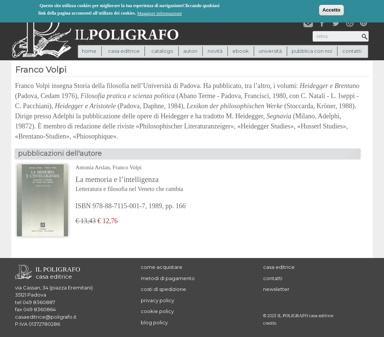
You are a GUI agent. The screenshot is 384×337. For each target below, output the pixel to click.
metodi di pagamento (168, 278)
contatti (351, 51)
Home (89, 51)
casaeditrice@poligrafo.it (46, 317)
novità (215, 51)
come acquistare (161, 267)
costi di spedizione (163, 289)
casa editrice (279, 267)
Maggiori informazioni (159, 12)
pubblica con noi (312, 51)
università (270, 51)
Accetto (331, 9)
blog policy (154, 322)
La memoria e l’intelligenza (134, 184)
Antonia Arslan (92, 167)
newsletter (276, 289)
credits (269, 323)
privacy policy (157, 300)
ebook (240, 51)
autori (190, 51)
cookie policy (157, 311)
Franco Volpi (127, 167)
